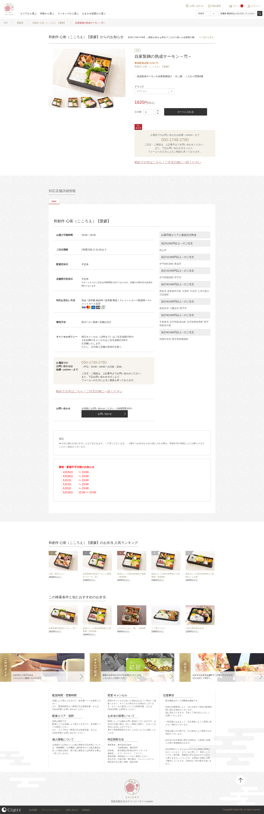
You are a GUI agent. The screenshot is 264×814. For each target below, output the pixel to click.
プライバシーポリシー (51, 810)
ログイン (256, 6)
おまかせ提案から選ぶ (94, 13)
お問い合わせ (196, 6)
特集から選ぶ (47, 13)
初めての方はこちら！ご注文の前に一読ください (168, 162)
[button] (158, 110)
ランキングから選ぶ (68, 13)
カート (236, 6)
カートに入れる (185, 111)
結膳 (8, 9)
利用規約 (86, 810)
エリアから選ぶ (28, 13)
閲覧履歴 (216, 6)
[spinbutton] (151, 112)
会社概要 (33, 810)
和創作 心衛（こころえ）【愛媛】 (153, 66)
